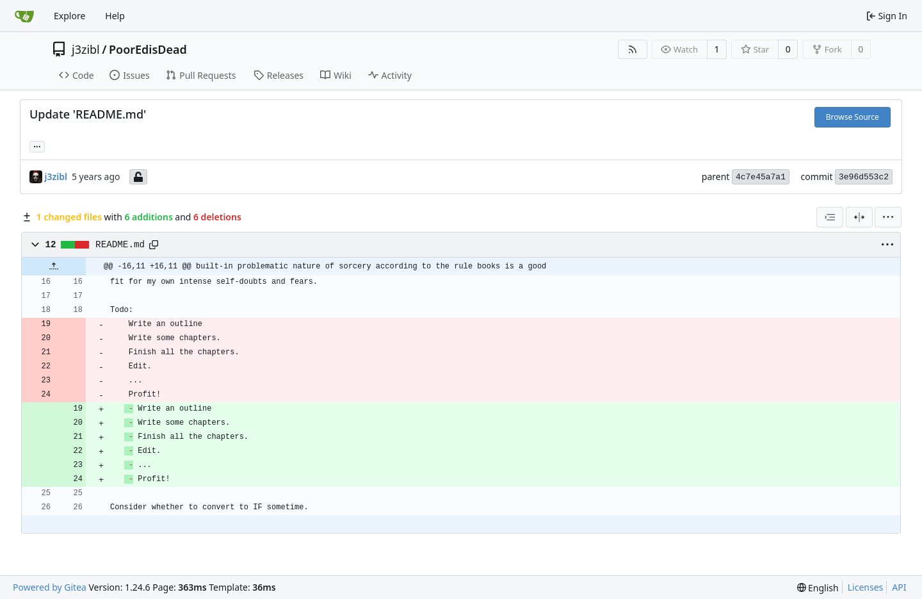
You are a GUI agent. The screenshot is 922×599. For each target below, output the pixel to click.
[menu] (888, 217)
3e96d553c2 (864, 177)
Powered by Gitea (49, 587)
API (899, 587)
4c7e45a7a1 (761, 177)
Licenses (866, 587)
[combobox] (829, 217)
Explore (69, 16)
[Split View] (859, 217)
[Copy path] (154, 245)
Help (115, 16)
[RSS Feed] (632, 49)
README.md (120, 245)
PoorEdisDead (148, 49)
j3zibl (86, 49)
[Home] (24, 16)
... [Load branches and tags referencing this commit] (37, 145)
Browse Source (852, 116)
